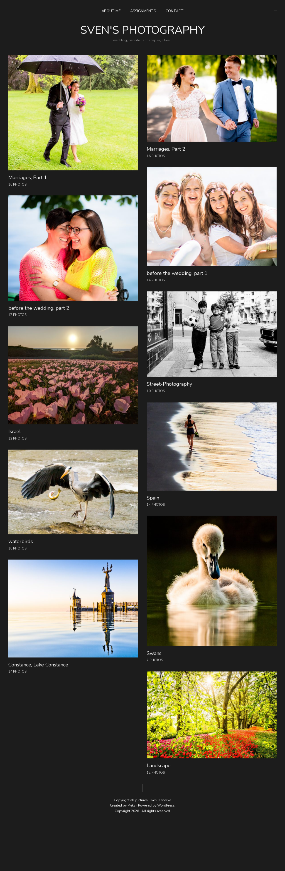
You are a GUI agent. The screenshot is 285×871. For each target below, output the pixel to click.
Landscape (159, 765)
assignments (143, 11)
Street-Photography (169, 384)
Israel (14, 431)
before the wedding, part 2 (38, 308)
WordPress (166, 805)
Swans (154, 653)
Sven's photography (142, 30)
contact (175, 11)
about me (111, 11)
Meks (131, 805)
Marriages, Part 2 (166, 149)
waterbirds (20, 541)
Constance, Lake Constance (38, 664)
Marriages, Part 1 (27, 177)
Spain (153, 498)
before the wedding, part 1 (177, 273)
